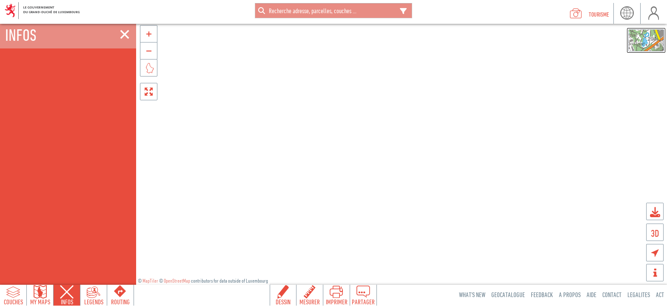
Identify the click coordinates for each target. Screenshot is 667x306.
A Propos (570, 294)
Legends (93, 302)
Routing (120, 302)
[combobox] (333, 10)
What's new (472, 294)
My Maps (40, 302)
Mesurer (309, 302)
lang (626, 13)
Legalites (638, 294)
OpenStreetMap (177, 281)
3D (655, 233)
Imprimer (337, 302)
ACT (660, 294)
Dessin (283, 302)
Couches (13, 302)
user (653, 13)
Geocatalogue (508, 294)
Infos (67, 302)
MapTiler (150, 281)
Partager (363, 302)
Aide (591, 294)
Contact (611, 294)
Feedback (542, 294)
